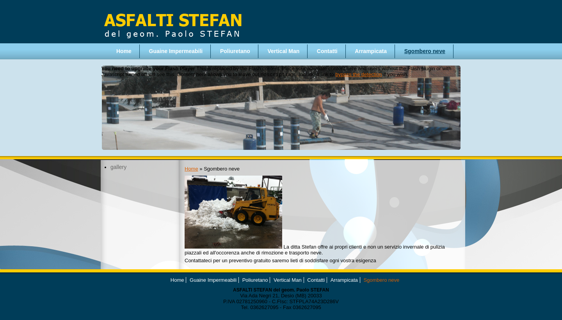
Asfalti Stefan (172, 21)
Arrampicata (371, 51)
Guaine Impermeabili (176, 51)
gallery (118, 167)
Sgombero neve (424, 51)
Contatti (327, 51)
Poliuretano (235, 51)
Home (124, 51)
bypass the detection (358, 75)
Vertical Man (284, 51)
